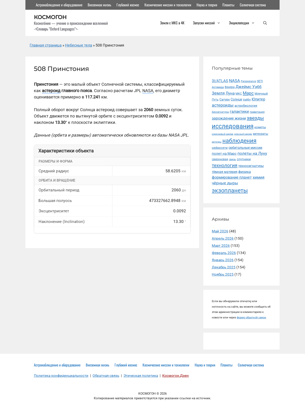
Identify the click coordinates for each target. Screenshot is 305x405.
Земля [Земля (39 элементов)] (218, 93)
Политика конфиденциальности (61, 375)
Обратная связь (106, 375)
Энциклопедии (244, 23)
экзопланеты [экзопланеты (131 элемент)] (230, 190)
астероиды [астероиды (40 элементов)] (223, 105)
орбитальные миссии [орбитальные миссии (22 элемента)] (245, 148)
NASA (147, 90)
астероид (51, 90)
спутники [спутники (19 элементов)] (244, 159)
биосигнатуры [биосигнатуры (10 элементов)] (220, 112)
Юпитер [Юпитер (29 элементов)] (258, 99)
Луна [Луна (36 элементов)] (230, 93)
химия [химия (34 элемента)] (258, 177)
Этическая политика (140, 375)
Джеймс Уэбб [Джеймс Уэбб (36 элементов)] (249, 86)
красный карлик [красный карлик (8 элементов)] (243, 134)
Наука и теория (207, 4)
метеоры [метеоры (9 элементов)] (217, 141)
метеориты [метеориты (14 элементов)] (260, 133)
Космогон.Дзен (175, 375)
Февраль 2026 (224, 253)
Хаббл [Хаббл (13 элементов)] (247, 99)
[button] (265, 23)
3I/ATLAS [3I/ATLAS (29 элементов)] (220, 81)
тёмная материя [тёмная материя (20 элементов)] (224, 172)
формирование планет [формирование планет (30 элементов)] (232, 177)
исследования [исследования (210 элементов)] (233, 126)
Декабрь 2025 (224, 267)
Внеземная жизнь (99, 4)
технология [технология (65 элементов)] (224, 165)
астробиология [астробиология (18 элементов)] (245, 106)
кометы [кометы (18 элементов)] (260, 127)
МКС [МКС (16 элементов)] (239, 93)
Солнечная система (253, 4)
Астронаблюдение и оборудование (59, 4)
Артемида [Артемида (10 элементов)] (218, 87)
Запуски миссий (209, 23)
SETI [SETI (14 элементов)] (260, 81)
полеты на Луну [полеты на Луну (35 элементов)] (252, 153)
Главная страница (46, 45)
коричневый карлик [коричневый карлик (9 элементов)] (222, 134)
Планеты (228, 4)
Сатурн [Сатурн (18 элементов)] (224, 99)
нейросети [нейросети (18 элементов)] (220, 148)
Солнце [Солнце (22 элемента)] (236, 99)
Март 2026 (221, 245)
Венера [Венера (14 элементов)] (230, 87)
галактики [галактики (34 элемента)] (239, 111)
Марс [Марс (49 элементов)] (248, 93)
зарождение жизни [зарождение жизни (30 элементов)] (229, 118)
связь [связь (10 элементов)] (232, 159)
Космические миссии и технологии (167, 4)
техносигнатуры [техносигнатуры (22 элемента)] (251, 166)
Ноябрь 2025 (223, 274)
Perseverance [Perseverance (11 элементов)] (248, 81)
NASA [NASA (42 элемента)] (234, 80)
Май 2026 (220, 231)
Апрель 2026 (223, 238)
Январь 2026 (223, 260)
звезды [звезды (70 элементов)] (255, 118)
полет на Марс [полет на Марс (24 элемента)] (224, 153)
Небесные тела (78, 45)
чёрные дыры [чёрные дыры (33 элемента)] (225, 183)
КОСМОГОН (50, 17)
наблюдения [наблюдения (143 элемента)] (239, 140)
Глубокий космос (127, 4)
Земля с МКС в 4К (172, 22)
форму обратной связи (251, 317)
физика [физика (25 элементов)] (244, 172)
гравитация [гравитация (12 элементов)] (257, 111)
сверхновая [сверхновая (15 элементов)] (220, 159)
